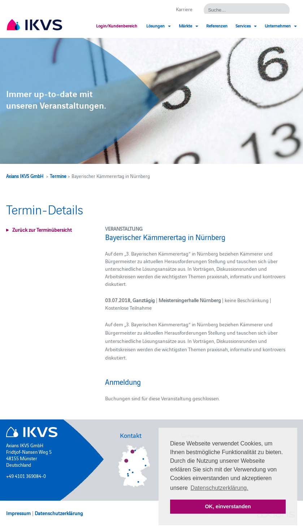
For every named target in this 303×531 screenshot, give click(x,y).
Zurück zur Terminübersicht (42, 229)
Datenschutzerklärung (59, 513)
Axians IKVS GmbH (24, 176)
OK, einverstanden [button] (228, 506)
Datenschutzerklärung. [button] (219, 488)
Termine (58, 176)
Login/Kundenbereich (116, 25)
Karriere (184, 9)
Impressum (18, 513)
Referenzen (217, 25)
